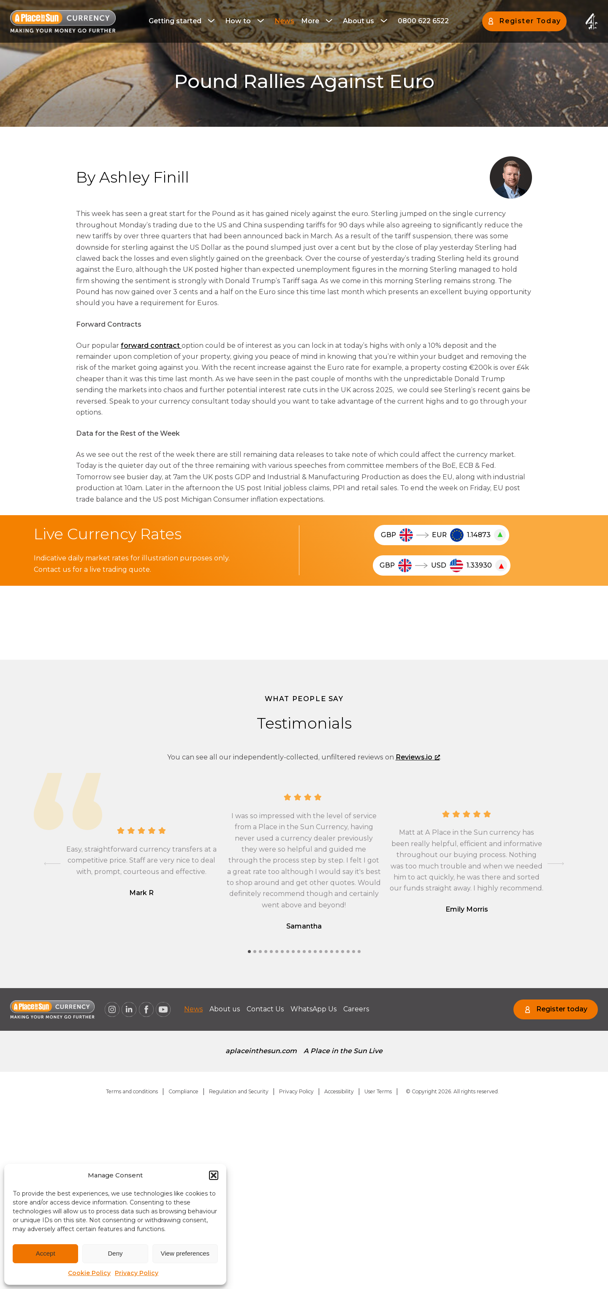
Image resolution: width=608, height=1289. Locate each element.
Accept (45, 1253)
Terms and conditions (132, 1091)
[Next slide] (555, 863)
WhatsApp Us (316, 1009)
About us (358, 21)
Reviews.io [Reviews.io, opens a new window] (418, 757)
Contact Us (267, 1009)
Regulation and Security (239, 1091)
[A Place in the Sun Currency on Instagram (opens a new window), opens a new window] (111, 1009)
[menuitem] (183, 21)
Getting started (175, 21)
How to (238, 21)
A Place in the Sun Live (343, 1051)
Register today (561, 1009)
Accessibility (339, 1091)
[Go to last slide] (52, 863)
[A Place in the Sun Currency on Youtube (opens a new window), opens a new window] (163, 1009)
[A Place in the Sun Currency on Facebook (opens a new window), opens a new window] (146, 1009)
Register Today (530, 21)
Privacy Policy (136, 1273)
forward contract (151, 345)
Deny (115, 1253)
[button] (213, 1175)
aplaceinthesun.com (261, 1051)
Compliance (183, 1091)
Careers (360, 1009)
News (284, 21)
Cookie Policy (89, 1273)
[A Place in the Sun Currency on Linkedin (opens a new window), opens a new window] (129, 1009)
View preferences (185, 1253)
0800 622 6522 (423, 21)
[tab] (249, 951)
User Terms (378, 1091)
